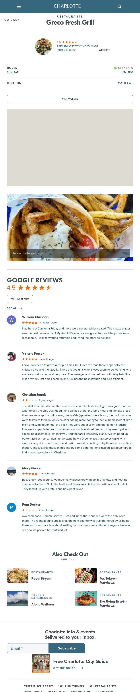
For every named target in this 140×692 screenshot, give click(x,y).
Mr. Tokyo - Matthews (108, 580)
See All (70, 559)
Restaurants (42, 572)
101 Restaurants (102, 686)
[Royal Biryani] (17, 575)
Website (104, 50)
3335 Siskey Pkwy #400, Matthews (77, 46)
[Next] (127, 228)
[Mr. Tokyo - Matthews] (86, 575)
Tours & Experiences (41, 596)
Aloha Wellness (42, 604)
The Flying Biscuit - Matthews (113, 603)
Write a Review (20, 298)
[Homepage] (68, 6)
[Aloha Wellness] (17, 598)
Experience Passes (39, 686)
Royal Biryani (41, 578)
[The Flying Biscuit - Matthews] (86, 598)
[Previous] (13, 228)
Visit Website (70, 98)
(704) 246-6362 (66, 50)
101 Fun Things (71, 686)
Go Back (10, 20)
